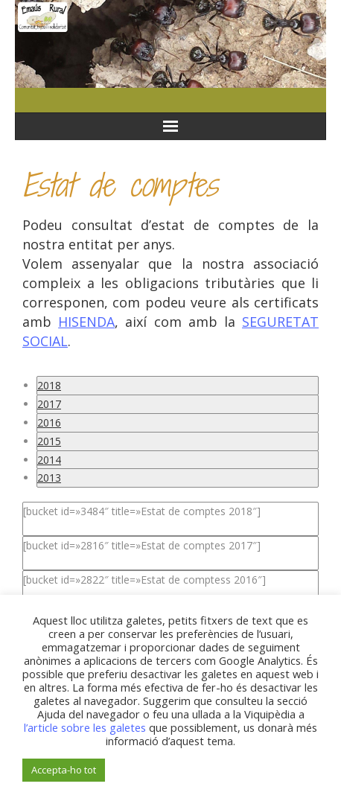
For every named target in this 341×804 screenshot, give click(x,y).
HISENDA (86, 322)
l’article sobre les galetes (85, 727)
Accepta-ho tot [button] (63, 769)
